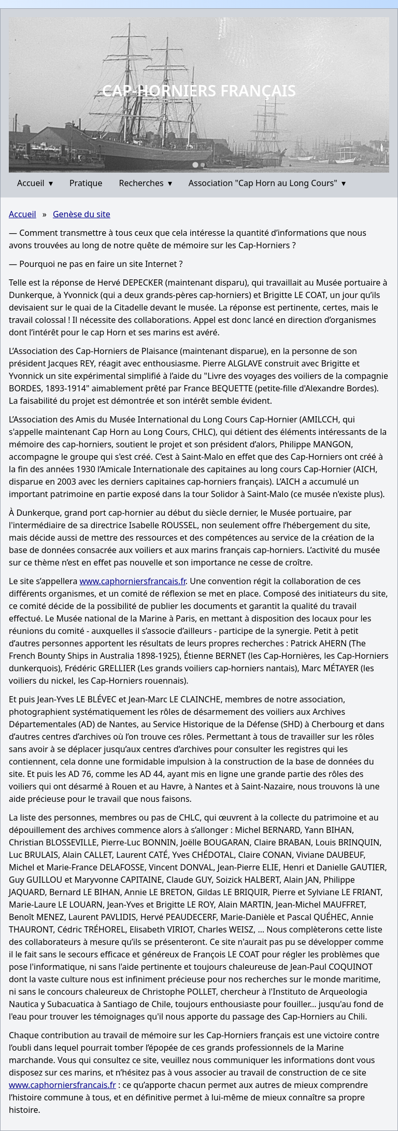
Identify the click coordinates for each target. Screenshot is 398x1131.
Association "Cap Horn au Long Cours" (267, 183)
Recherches (145, 183)
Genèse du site (81, 214)
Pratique (86, 183)
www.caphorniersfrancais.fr (133, 581)
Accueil (35, 183)
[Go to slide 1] (195, 164)
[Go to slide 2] (203, 165)
